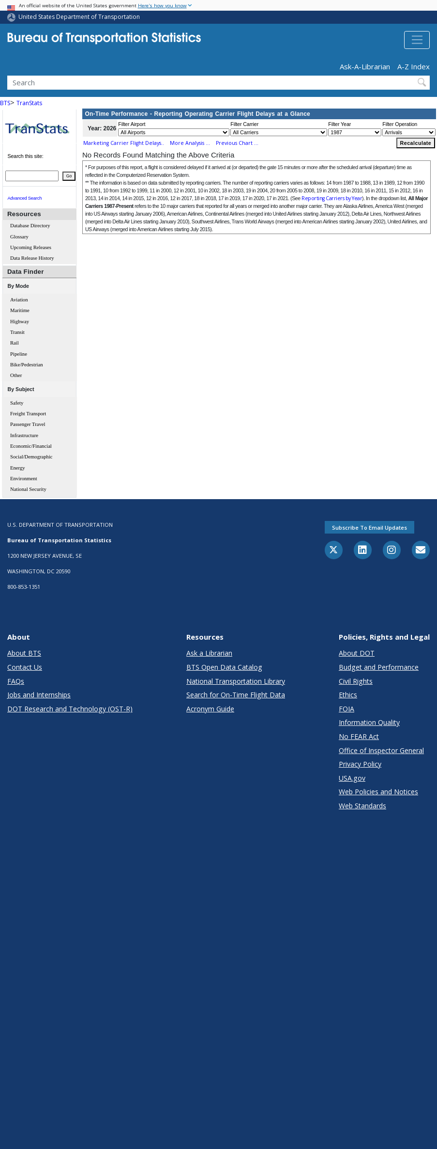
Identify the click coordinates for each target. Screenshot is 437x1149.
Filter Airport (131, 124)
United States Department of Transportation (79, 17)
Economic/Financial (31, 446)
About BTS (24, 653)
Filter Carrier (244, 124)
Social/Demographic (31, 456)
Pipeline (18, 354)
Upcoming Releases (30, 247)
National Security (28, 489)
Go (69, 175)
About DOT (357, 653)
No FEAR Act (359, 736)
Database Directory (30, 225)
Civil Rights (356, 681)
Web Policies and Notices (378, 791)
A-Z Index (413, 66)
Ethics (348, 694)
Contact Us (24, 667)
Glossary (19, 236)
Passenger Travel (27, 424)
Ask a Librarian (209, 653)
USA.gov (352, 778)
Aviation (19, 299)
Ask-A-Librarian (365, 66)
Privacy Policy (360, 764)
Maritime (20, 310)
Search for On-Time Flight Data (235, 694)
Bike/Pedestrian (26, 364)
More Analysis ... (190, 143)
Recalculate (416, 143)
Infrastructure (24, 435)
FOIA (346, 708)
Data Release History (32, 258)
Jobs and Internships (39, 694)
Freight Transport (28, 413)
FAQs (15, 681)
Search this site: (26, 156)
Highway (19, 321)
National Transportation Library (235, 681)
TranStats (29, 103)
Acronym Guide (210, 708)
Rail (14, 343)
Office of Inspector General (381, 750)
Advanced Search (25, 198)
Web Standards (362, 805)
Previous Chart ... (237, 143)
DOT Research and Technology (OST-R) (70, 708)
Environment (23, 478)
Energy (17, 468)
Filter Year (339, 124)
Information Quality (369, 722)
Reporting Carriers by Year (331, 198)
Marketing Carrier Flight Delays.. (123, 143)
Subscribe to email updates (369, 527)
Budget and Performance (379, 667)
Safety (16, 403)
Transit (17, 332)
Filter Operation (399, 124)
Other (16, 375)
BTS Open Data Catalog (224, 667)
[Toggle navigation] (417, 40)
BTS (5, 103)
